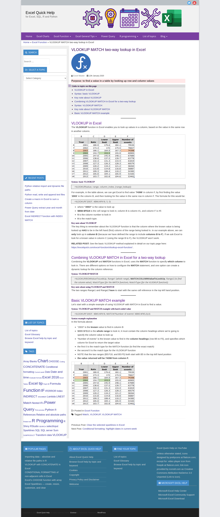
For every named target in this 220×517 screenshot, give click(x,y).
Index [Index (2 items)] (60, 391)
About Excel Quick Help (81, 457)
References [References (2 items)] (29, 414)
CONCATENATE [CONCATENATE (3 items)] (34, 366)
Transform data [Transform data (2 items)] (44, 435)
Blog (164, 36)
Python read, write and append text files (45, 194)
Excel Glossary (32, 334)
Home (29, 36)
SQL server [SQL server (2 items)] (47, 430)
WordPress (101, 513)
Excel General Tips (86, 36)
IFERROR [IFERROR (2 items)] (50, 391)
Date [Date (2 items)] (47, 372)
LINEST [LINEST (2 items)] (60, 396)
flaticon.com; (189, 457)
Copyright (74, 474)
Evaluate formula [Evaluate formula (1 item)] (35, 378)
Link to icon (173, 476)
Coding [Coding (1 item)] (62, 362)
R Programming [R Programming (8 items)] (47, 420)
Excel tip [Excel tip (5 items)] (36, 383)
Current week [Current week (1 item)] (39, 372)
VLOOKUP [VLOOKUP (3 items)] (59, 435)
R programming (129, 36)
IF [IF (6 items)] (43, 390)
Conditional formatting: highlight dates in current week (110, 428)
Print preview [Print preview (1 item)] (39, 410)
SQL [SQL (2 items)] (37, 430)
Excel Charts (43, 36)
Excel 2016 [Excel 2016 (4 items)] (50, 377)
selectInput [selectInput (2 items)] (52, 426)
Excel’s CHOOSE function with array (43, 480)
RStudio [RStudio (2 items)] (34, 426)
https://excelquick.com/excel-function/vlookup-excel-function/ (101, 247)
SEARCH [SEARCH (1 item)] (42, 426)
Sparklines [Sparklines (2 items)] (29, 430)
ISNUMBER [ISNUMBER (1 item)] (42, 397)
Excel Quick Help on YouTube (172, 448)
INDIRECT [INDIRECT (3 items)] (30, 396)
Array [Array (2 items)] (26, 361)
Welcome (74, 484)
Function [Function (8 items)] (32, 390)
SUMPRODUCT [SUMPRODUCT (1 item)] (29, 435)
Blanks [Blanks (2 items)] (33, 361)
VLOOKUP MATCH (112, 414)
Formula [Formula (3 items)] (55, 383)
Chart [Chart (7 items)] (43, 360)
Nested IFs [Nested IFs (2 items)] (38, 403)
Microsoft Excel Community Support (176, 494)
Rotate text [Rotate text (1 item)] (27, 422)
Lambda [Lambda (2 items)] (51, 396)
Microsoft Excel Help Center (172, 490)
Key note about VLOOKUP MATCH (92, 109)
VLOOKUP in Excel (84, 90)
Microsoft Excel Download (171, 498)
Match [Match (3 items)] (27, 402)
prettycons (175, 457)
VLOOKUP (95, 414)
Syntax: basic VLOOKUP (87, 93)
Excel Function (62, 36)
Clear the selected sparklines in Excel (106, 425)
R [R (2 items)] (55, 410)
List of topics (149, 36)
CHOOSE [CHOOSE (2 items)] (54, 361)
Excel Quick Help (40, 12)
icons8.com (175, 469)
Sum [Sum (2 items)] (55, 430)
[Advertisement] (45, 128)
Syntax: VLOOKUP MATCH (88, 105)
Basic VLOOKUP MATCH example (91, 113)
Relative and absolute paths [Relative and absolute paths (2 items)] (51, 414)
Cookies (73, 470)
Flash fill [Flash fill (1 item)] (46, 384)
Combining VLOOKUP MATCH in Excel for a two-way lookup (105, 101)
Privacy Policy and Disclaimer (84, 479)
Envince (73, 513)
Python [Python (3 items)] (49, 409)
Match (86, 414)
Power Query (108, 36)
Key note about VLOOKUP (87, 97)
